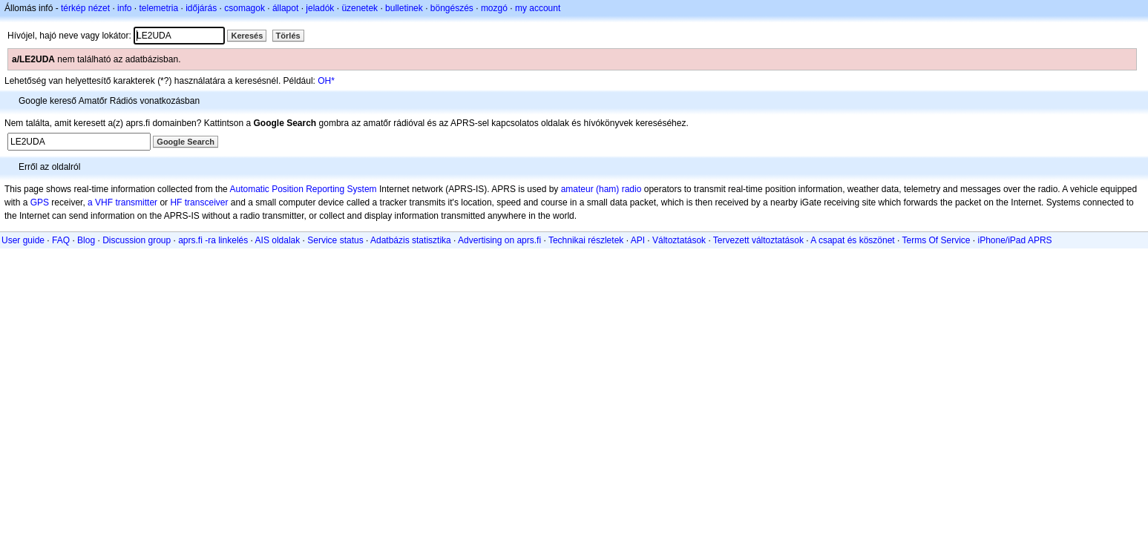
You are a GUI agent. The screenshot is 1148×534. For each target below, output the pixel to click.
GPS (39, 202)
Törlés (288, 35)
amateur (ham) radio (601, 189)
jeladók (320, 8)
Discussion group (136, 240)
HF (176, 202)
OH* (326, 81)
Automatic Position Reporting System (302, 189)
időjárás (201, 8)
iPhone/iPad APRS (1015, 240)
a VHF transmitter (122, 202)
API (638, 240)
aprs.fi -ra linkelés (213, 240)
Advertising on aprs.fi (499, 240)
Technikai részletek (585, 240)
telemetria (158, 8)
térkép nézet (85, 8)
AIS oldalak (278, 240)
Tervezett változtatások (758, 240)
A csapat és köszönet (852, 240)
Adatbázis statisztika (410, 240)
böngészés (451, 8)
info (124, 8)
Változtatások (679, 240)
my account (537, 8)
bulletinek (404, 8)
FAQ (61, 240)
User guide (23, 240)
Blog (86, 240)
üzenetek (359, 8)
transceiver (207, 202)
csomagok (244, 8)
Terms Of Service (936, 240)
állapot (285, 8)
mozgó (494, 8)
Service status (335, 240)
